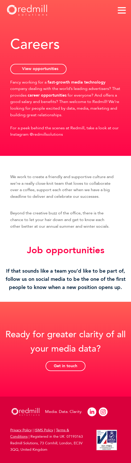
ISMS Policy (44, 430)
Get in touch (65, 366)
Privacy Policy (21, 430)
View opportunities (40, 69)
